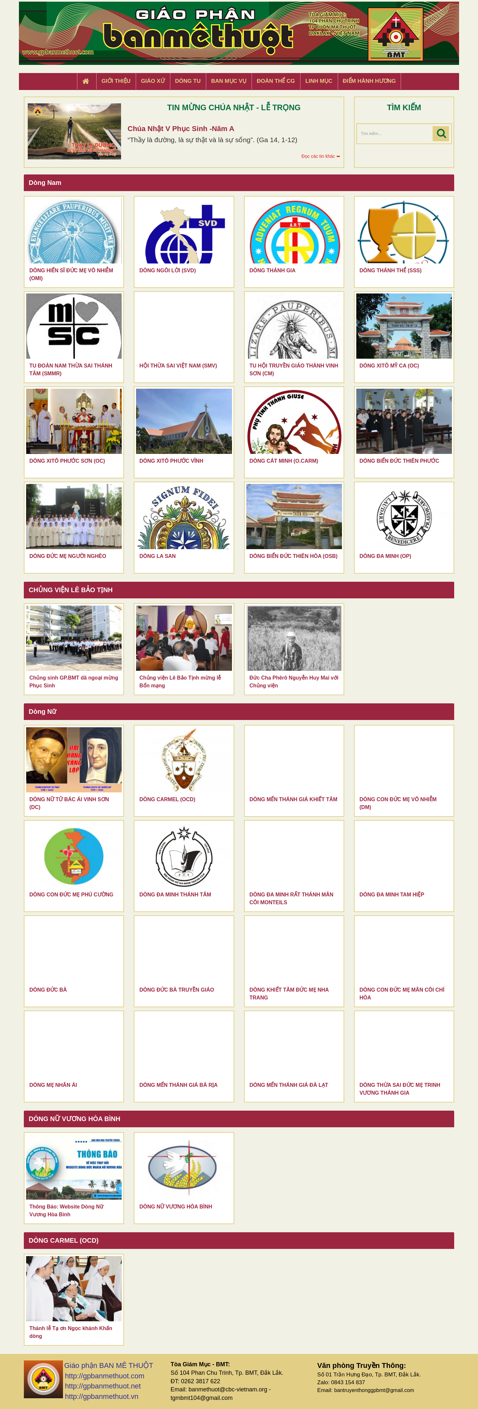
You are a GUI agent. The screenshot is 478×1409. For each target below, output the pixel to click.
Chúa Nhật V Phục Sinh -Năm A (181, 129)
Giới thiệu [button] (116, 81)
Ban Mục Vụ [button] (228, 81)
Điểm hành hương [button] (369, 81)
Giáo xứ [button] (153, 81)
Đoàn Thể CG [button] (276, 81)
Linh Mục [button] (318, 81)
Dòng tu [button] (188, 81)
